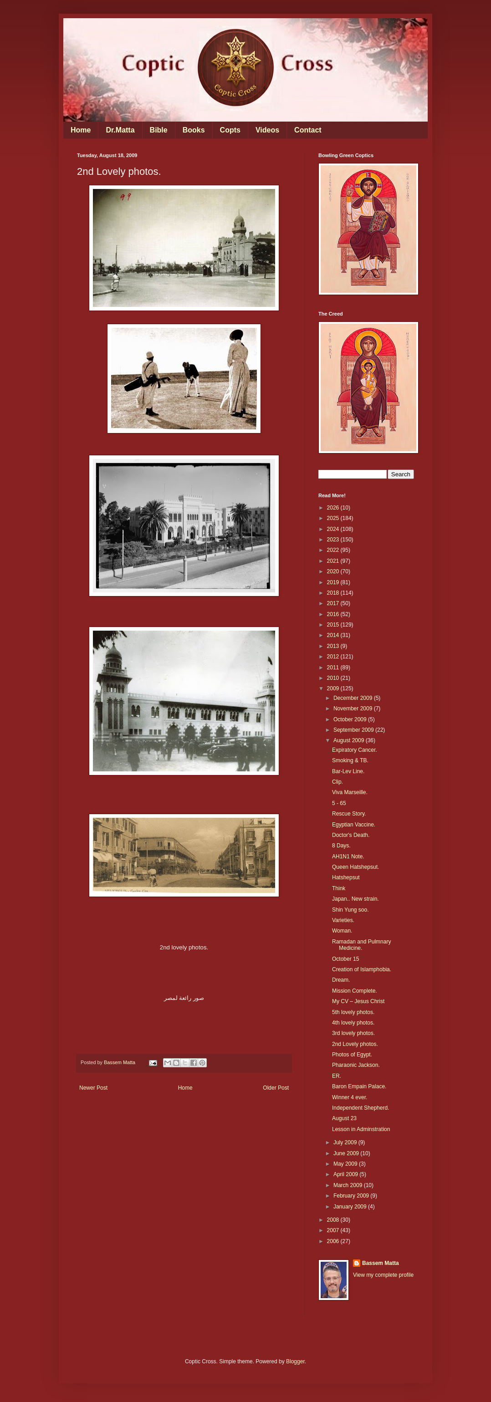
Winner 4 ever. (349, 1097)
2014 (334, 635)
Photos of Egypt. (352, 1054)
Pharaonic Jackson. (356, 1065)
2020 (334, 571)
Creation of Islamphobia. (361, 969)
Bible (159, 130)
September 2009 (354, 730)
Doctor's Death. (350, 835)
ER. (336, 1076)
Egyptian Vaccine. (353, 824)
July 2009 (345, 1142)
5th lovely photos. (353, 1012)
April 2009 (346, 1174)
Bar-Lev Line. (348, 771)
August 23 (344, 1118)
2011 (334, 667)
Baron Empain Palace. (359, 1086)
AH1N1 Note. (348, 856)
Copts (230, 130)
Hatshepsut (346, 877)
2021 (334, 561)
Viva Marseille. (350, 792)
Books (194, 130)
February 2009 (351, 1196)
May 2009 (346, 1164)
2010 (334, 678)
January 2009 (350, 1206)
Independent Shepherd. (360, 1108)
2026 (334, 508)
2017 (334, 603)
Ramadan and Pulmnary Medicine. (361, 944)
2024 (334, 529)
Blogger (295, 1361)
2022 (334, 550)
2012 (334, 656)
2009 (334, 688)
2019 (334, 582)
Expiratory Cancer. (354, 750)
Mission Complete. (354, 991)
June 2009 (346, 1153)
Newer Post (93, 1088)
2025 (334, 518)
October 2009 (350, 719)
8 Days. (341, 845)
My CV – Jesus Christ (358, 1001)
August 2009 (349, 740)
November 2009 (353, 708)
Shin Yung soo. (350, 910)
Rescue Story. (349, 814)
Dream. (341, 980)
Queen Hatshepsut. (355, 867)
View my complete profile (383, 1275)
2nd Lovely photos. (355, 1044)
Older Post (276, 1088)
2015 (334, 625)
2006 (334, 1241)
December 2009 (353, 698)
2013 (334, 646)
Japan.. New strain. (355, 899)
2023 (334, 539)
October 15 (345, 959)
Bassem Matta (380, 1263)
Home (81, 130)
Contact (308, 130)
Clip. (337, 782)
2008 (334, 1220)
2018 (334, 593)
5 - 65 (339, 803)
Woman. (342, 931)
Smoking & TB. (350, 760)
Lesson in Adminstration (361, 1129)
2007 (334, 1230)
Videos (267, 130)
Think (338, 888)
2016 (334, 614)
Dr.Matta (120, 130)
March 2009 (348, 1185)
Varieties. (343, 920)
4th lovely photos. (353, 1023)
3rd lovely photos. (353, 1033)
